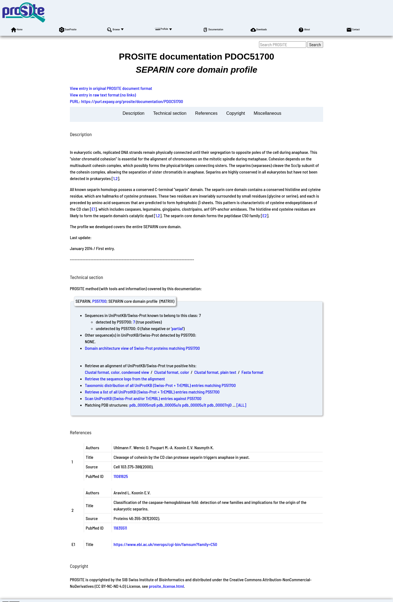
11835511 (120, 527)
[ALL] (241, 404)
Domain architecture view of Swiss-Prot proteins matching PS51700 (142, 348)
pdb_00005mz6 (142, 404)
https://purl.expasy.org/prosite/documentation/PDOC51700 (132, 101)
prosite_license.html (166, 586)
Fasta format (252, 372)
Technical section (169, 113)
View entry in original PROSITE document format (111, 88)
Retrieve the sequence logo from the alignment (125, 378)
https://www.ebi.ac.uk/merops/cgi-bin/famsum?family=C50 (165, 544)
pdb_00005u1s (169, 404)
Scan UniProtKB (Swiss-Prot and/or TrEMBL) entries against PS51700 (143, 398)
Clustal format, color (171, 372)
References (206, 113)
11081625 (121, 476)
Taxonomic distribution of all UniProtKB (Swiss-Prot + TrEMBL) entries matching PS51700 (160, 385)
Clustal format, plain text (215, 372)
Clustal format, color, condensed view (117, 372)
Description (133, 113)
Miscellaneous (267, 113)
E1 (93, 209)
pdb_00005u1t (194, 404)
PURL (74, 101)
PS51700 (99, 301)
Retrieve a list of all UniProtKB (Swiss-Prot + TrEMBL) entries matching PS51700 (152, 391)
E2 (264, 215)
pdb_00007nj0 (219, 404)
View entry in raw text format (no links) (103, 94)
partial (177, 328)
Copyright (235, 113)
